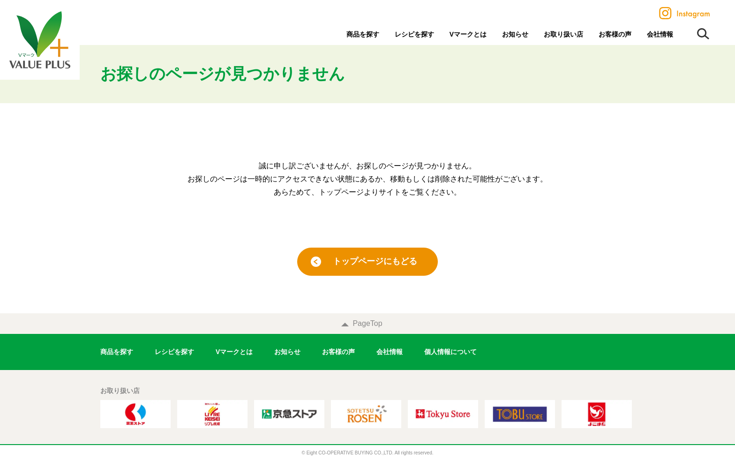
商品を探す (362, 34)
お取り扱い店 (563, 34)
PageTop (367, 323)
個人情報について (450, 351)
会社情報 (660, 34)
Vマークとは (468, 34)
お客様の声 (615, 34)
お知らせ (515, 34)
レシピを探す (414, 34)
